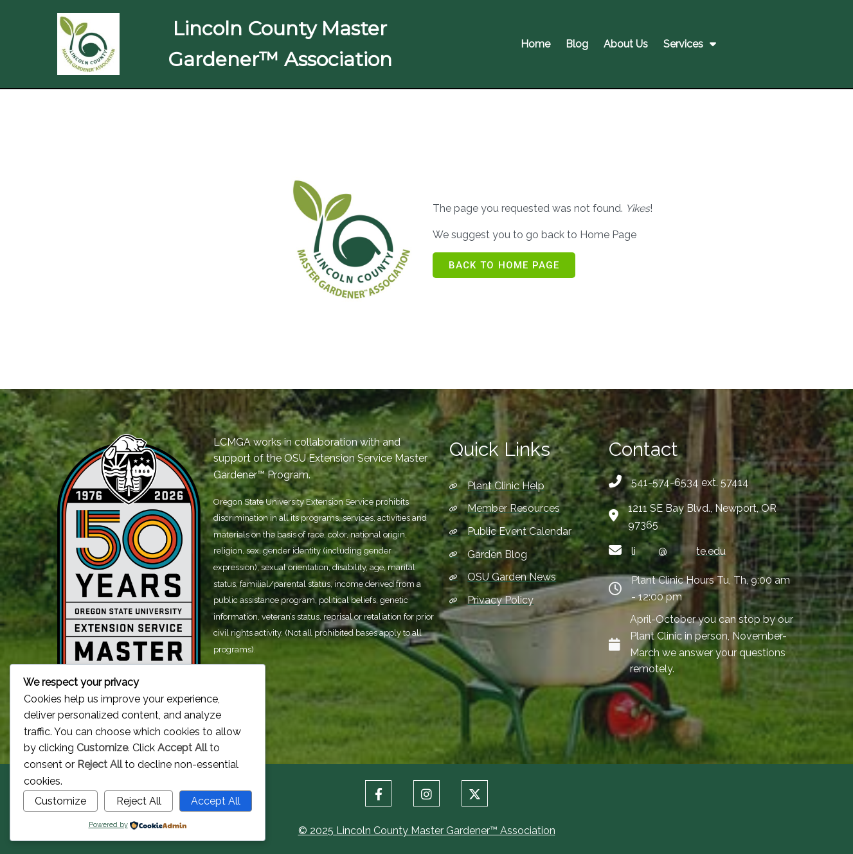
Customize (60, 801)
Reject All (138, 801)
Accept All (215, 801)
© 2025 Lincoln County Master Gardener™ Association (426, 829)
